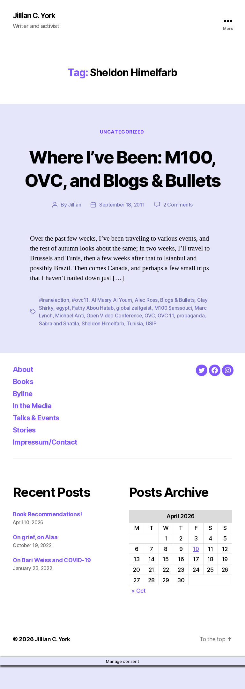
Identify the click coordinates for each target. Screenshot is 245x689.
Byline (23, 417)
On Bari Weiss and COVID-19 (52, 583)
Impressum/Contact (48, 465)
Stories (26, 453)
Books (24, 405)
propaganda (194, 339)
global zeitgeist (135, 332)
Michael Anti (69, 339)
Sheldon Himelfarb (103, 347)
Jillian (73, 229)
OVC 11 (168, 339)
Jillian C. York (35, 16)
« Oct (138, 614)
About (24, 392)
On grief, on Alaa (35, 560)
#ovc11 (80, 324)
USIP (152, 347)
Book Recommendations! (47, 537)
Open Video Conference (115, 339)
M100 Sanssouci (175, 332)
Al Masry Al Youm (112, 324)
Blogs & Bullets (178, 324)
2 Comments (179, 229)
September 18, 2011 (121, 229)
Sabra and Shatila (59, 347)
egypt (63, 332)
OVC (152, 339)
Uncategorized (122, 132)
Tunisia (136, 347)
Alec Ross (147, 324)
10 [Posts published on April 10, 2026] (196, 572)
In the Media (34, 429)
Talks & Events (39, 441)
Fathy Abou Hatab (93, 332)
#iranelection (54, 324)
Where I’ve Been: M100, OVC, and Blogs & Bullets (122, 180)
